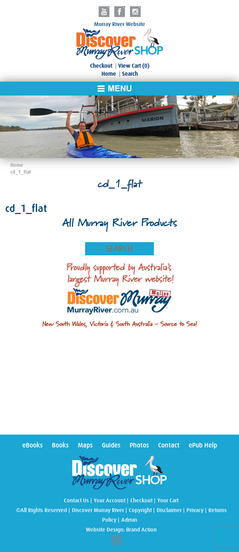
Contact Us (76, 500)
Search (130, 74)
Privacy (195, 510)
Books (60, 445)
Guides (111, 445)
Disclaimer (169, 510)
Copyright (140, 510)
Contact (169, 445)
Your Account (109, 500)
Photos (139, 445)
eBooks (32, 445)
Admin (129, 520)
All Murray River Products (119, 224)
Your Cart (168, 500)
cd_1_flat (20, 172)
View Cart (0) (133, 66)
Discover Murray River (98, 510)
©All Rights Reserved (41, 510)
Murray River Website (119, 24)
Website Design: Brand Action (121, 530)
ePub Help (203, 445)
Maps (85, 445)
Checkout (101, 66)
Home (108, 74)
